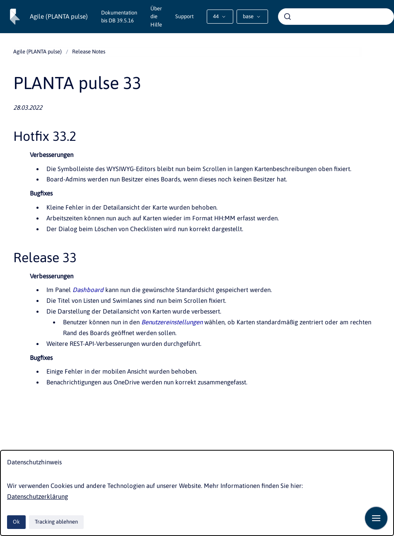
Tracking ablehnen (56, 522)
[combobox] (336, 16)
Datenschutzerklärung (37, 496)
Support (184, 16)
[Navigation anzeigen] (376, 518)
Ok (16, 522)
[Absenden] (287, 16)
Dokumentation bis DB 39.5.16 (119, 17)
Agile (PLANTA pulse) (59, 16)
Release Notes (88, 51)
